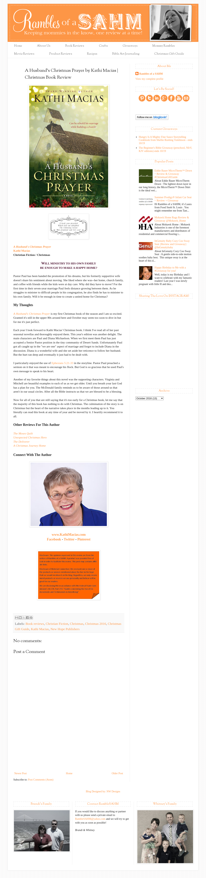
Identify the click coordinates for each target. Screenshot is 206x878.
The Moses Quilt (23, 433)
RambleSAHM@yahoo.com (90, 818)
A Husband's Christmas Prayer (32, 246)
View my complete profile (149, 78)
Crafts (103, 46)
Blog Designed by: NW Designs (103, 791)
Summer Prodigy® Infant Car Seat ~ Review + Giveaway (173, 199)
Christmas (76, 624)
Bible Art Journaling (125, 54)
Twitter (69, 539)
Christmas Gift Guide (169, 54)
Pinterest (84, 539)
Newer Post (20, 773)
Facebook (54, 539)
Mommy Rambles (163, 46)
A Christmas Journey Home (29, 445)
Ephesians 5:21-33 (62, 363)
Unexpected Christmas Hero (30, 437)
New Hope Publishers (65, 629)
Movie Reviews (24, 54)
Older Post (117, 773)
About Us (43, 46)
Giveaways (130, 46)
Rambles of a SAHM (151, 73)
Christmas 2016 (95, 624)
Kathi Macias (21, 250)
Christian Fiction (57, 624)
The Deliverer (21, 441)
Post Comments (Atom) (40, 779)
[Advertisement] (68, 754)
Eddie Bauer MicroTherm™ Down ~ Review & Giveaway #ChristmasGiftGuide (173, 174)
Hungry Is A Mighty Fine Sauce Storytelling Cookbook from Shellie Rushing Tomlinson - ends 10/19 (166, 140)
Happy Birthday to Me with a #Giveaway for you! (170, 269)
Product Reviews (60, 54)
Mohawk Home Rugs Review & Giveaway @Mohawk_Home (171, 219)
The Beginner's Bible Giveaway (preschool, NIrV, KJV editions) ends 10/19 (165, 149)
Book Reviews (74, 46)
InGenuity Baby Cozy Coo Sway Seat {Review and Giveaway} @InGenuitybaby (172, 244)
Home (18, 46)
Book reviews (35, 624)
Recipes (92, 54)
